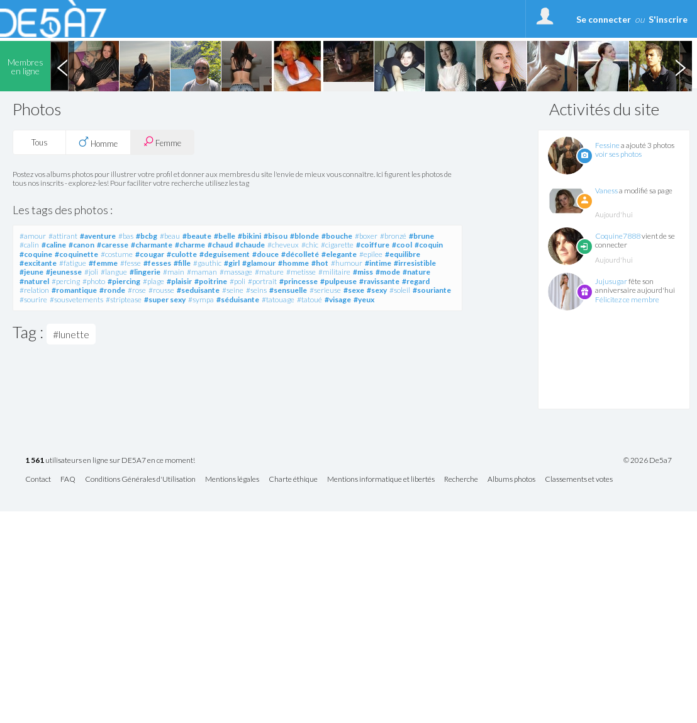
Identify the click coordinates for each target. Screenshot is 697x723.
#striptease (124, 299)
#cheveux (283, 244)
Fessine (607, 145)
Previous (62, 66)
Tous (39, 142)
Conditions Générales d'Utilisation (140, 479)
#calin (29, 244)
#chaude (250, 244)
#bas (125, 236)
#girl (232, 263)
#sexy (377, 290)
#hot (319, 263)
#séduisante (237, 299)
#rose (137, 290)
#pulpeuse (338, 281)
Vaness (606, 190)
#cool (402, 244)
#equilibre (402, 254)
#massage (236, 271)
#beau (170, 236)
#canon (81, 244)
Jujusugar (611, 281)
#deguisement (224, 254)
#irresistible (415, 263)
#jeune (31, 271)
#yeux (364, 299)
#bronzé (393, 236)
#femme (103, 263)
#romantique (74, 290)
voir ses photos (618, 154)
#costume (117, 254)
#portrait (262, 281)
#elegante (339, 254)
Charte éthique (293, 479)
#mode (388, 271)
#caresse (112, 244)
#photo (93, 281)
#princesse (298, 281)
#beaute (196, 236)
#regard (416, 281)
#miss (363, 271)
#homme (293, 263)
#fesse (130, 263)
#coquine (36, 254)
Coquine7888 (617, 236)
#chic (309, 244)
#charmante (151, 244)
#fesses (157, 263)
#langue (114, 271)
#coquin (429, 244)
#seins (256, 290)
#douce (265, 254)
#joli (91, 271)
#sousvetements (76, 299)
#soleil (399, 290)
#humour (346, 263)
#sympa (201, 299)
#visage (338, 299)
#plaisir (179, 281)
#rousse (161, 290)
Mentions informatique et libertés (381, 479)
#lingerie (145, 271)
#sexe (353, 290)
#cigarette (337, 244)
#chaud (220, 244)
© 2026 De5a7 (647, 460)
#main (173, 271)
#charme (190, 244)
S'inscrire (668, 19)
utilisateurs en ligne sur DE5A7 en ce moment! (110, 461)
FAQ (67, 479)
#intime (378, 263)
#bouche (336, 236)
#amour (33, 236)
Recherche (461, 479)
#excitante (38, 263)
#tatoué (309, 299)
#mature (269, 271)
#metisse (301, 271)
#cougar (149, 254)
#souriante (432, 290)
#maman (202, 271)
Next (680, 66)
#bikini (249, 236)
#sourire (33, 299)
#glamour (259, 263)
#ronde (112, 290)
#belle (224, 236)
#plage (153, 281)
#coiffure (372, 244)
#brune (421, 236)
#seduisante (198, 290)
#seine (232, 290)
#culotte (182, 254)
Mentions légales (232, 479)
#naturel (34, 281)
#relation (34, 290)
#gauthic (207, 263)
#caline (54, 244)
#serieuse (325, 290)
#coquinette (76, 254)
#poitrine (210, 281)
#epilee (370, 254)
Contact (38, 479)
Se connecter (603, 19)
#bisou (275, 236)
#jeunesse (64, 271)
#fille (182, 263)
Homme (98, 142)
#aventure (98, 236)
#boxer (366, 236)
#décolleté (300, 254)
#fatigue (72, 263)
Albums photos (511, 479)
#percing (66, 281)
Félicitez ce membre (627, 299)
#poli (237, 281)
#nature (416, 271)
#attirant (62, 236)
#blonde (304, 236)
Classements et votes (579, 479)
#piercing (124, 281)
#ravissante (379, 281)
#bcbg (146, 236)
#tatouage (278, 299)
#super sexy (165, 299)
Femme (162, 142)
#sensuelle (288, 290)
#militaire (334, 271)
